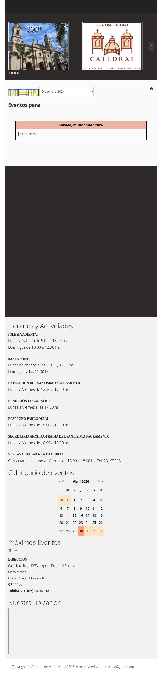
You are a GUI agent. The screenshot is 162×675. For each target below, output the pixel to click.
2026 (85, 481)
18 (94, 515)
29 (74, 531)
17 (88, 515)
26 (101, 522)
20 (61, 522)
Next (151, 46)
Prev (10, 46)
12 (101, 508)
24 (88, 522)
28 (68, 531)
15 (74, 515)
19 (101, 515)
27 (61, 531)
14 (68, 515)
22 (74, 522)
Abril (77, 481)
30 (81, 531)
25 (94, 522)
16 (81, 515)
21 (68, 522)
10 (88, 508)
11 (94, 508)
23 (81, 522)
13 (61, 515)
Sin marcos (81, 631)
